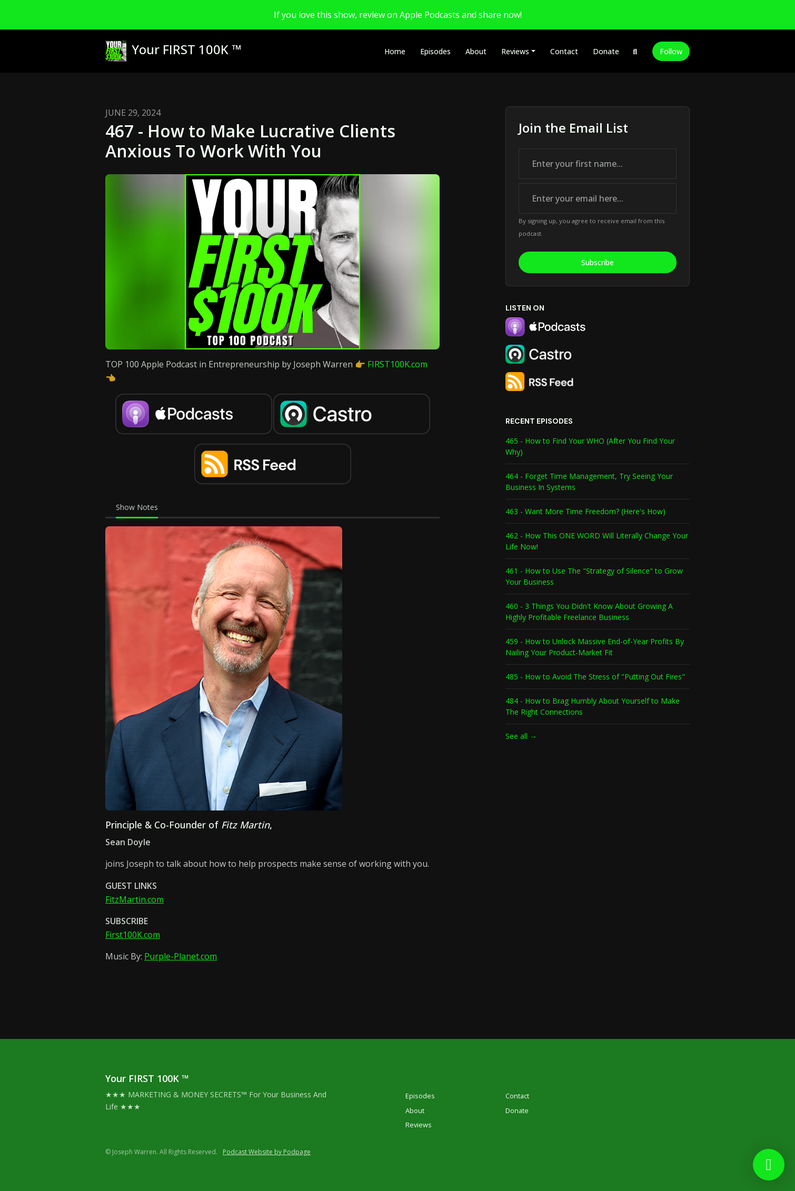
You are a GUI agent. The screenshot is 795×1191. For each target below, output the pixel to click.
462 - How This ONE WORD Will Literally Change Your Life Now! (596, 541)
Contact (564, 51)
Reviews (515, 51)
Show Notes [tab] (137, 507)
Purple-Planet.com (180, 956)
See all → (521, 736)
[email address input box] (598, 198)
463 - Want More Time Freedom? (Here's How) (585, 511)
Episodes (435, 51)
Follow (671, 51)
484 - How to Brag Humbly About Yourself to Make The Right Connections (592, 706)
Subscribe (597, 262)
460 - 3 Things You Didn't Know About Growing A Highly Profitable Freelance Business (589, 611)
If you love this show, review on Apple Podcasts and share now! (398, 15)
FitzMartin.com (134, 899)
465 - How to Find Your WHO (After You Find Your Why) (590, 446)
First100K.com (132, 934)
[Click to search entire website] (635, 51)
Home (394, 51)
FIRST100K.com (397, 364)
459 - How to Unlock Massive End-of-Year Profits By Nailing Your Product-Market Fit (594, 646)
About (475, 51)
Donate (606, 51)
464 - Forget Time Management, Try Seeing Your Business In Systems (589, 481)
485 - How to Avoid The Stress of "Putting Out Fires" (595, 677)
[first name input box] (598, 163)
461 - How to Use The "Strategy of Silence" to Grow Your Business (594, 576)
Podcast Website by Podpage (267, 1151)
